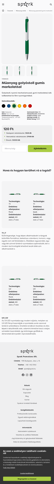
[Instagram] (27, 375)
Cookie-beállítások (27, 473)
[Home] (3, 11)
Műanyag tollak (21, 11)
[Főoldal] (27, 351)
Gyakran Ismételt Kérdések (27, 403)
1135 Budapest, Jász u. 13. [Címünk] (30, 361)
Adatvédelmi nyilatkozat (27, 431)
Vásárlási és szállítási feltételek (27, 435)
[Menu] (3, 4)
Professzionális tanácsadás (27, 414)
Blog (27, 396)
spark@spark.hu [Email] (30, 369)
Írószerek (10, 11)
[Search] (51, 4)
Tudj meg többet (9, 468)
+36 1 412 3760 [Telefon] (30, 365)
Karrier (27, 400)
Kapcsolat (27, 393)
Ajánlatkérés (40, 148)
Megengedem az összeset (27, 479)
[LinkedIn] (31, 375)
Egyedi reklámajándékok (27, 417)
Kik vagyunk (27, 389)
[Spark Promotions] (25, 4)
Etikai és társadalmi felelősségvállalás (27, 442)
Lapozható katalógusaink (27, 421)
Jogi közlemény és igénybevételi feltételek (27, 438)
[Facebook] (23, 375)
